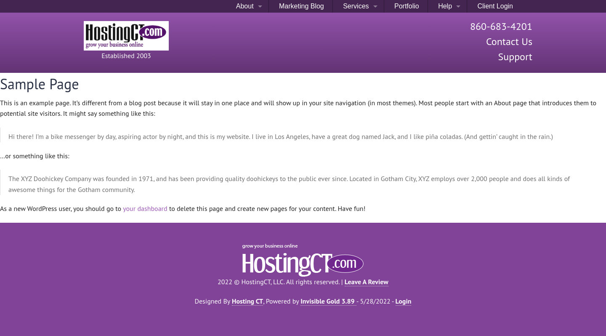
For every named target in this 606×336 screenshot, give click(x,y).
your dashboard (145, 208)
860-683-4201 (501, 26)
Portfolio (406, 6)
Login (404, 301)
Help (444, 6)
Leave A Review (366, 281)
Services (355, 6)
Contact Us (509, 41)
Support (515, 56)
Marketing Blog (300, 6)
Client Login (494, 6)
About (243, 6)
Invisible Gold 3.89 (328, 301)
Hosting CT (247, 301)
